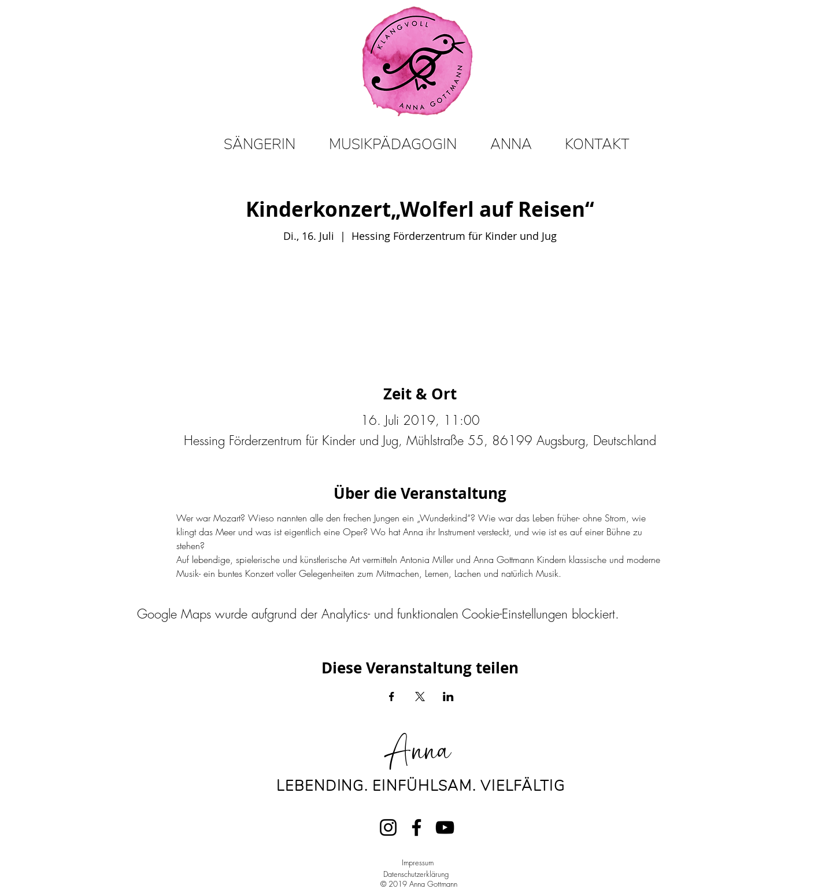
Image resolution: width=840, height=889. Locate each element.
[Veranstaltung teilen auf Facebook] (391, 696)
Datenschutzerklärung (416, 874)
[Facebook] (416, 827)
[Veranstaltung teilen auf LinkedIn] (448, 696)
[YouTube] (445, 827)
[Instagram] (388, 827)
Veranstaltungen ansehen (420, 299)
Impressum (418, 862)
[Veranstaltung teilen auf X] (420, 696)
